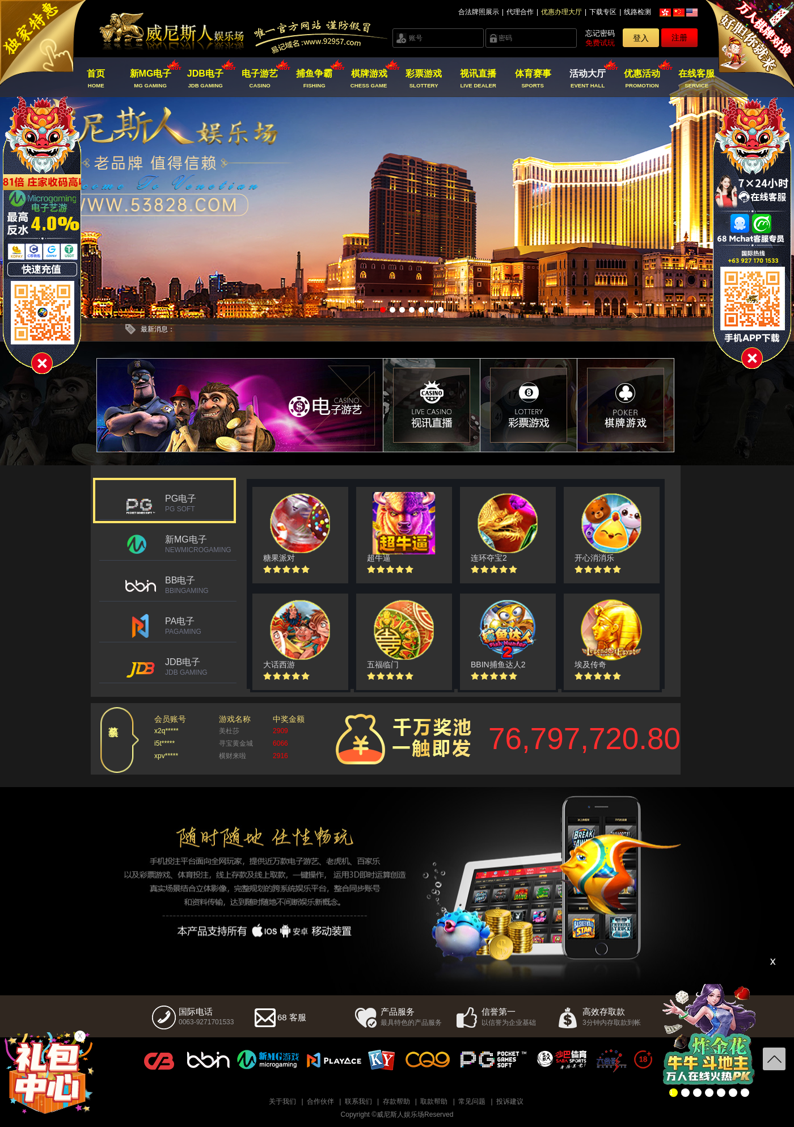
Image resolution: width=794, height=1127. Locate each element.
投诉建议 (509, 1101)
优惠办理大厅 (561, 12)
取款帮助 (433, 1101)
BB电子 (200, 585)
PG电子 (200, 503)
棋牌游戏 (369, 79)
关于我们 (282, 1101)
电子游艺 (260, 79)
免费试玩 (600, 43)
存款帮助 (396, 1101)
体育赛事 (533, 79)
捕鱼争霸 (314, 79)
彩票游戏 (423, 79)
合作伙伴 (320, 1101)
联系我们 (358, 1101)
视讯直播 (478, 79)
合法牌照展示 (478, 12)
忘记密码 (600, 33)
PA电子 (200, 626)
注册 (679, 37)
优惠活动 (642, 79)
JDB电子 (205, 79)
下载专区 (602, 12)
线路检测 (637, 12)
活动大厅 (587, 79)
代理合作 (520, 12)
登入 (641, 38)
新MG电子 (150, 79)
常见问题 (471, 1101)
